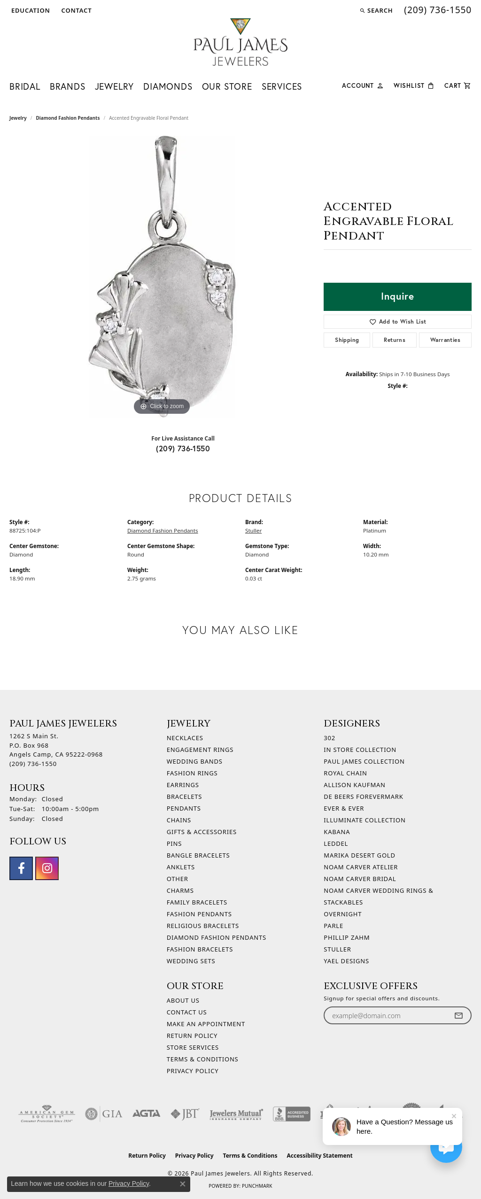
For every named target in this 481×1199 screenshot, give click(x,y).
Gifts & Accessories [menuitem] (202, 832)
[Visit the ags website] (47, 1114)
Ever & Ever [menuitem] (344, 808)
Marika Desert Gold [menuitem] (359, 855)
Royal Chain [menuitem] (345, 773)
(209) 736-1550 (183, 448)
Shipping (347, 339)
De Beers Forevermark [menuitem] (363, 796)
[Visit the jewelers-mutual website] (236, 1114)
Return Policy (192, 1035)
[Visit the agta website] (146, 1114)
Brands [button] (67, 86)
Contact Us (187, 1012)
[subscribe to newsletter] (458, 1015)
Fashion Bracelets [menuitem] (200, 949)
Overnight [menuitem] (343, 914)
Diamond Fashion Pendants (68, 118)
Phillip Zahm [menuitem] (347, 937)
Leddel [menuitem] (336, 843)
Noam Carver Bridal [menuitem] (360, 878)
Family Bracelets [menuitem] (197, 902)
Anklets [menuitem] (181, 867)
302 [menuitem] (329, 738)
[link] (76, 10)
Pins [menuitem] (174, 843)
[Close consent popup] (183, 1184)
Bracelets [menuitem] (184, 796)
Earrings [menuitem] (183, 785)
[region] (162, 277)
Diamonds (167, 86)
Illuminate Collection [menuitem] (364, 820)
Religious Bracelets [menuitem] (203, 925)
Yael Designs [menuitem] (346, 961)
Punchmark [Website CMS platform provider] (257, 1186)
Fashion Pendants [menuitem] (199, 914)
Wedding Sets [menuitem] (191, 961)
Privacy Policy (193, 1071)
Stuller (253, 530)
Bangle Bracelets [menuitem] (198, 855)
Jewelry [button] (114, 86)
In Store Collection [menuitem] (360, 749)
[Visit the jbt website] (185, 1114)
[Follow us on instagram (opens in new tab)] (47, 868)
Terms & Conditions (203, 1059)
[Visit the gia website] (104, 1114)
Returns (394, 339)
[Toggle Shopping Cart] (458, 84)
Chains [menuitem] (179, 820)
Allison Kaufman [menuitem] (354, 785)
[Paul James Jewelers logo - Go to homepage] (240, 42)
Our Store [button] (227, 86)
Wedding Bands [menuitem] (195, 761)
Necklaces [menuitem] (185, 738)
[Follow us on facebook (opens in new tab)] (21, 868)
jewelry (18, 118)
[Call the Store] (33, 763)
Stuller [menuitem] (337, 949)
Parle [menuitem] (333, 925)
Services (282, 86)
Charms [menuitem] (180, 890)
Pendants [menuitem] (184, 808)
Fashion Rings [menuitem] (192, 773)
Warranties (445, 339)
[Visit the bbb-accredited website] (291, 1114)
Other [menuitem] (177, 878)
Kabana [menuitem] (337, 832)
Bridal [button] (24, 86)
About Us (183, 1000)
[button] (29, 10)
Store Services (193, 1047)
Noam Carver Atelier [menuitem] (361, 867)
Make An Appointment (206, 1024)
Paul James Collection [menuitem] (364, 761)
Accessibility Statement (319, 1156)
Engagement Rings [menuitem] (200, 749)
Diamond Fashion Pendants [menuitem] (216, 937)
